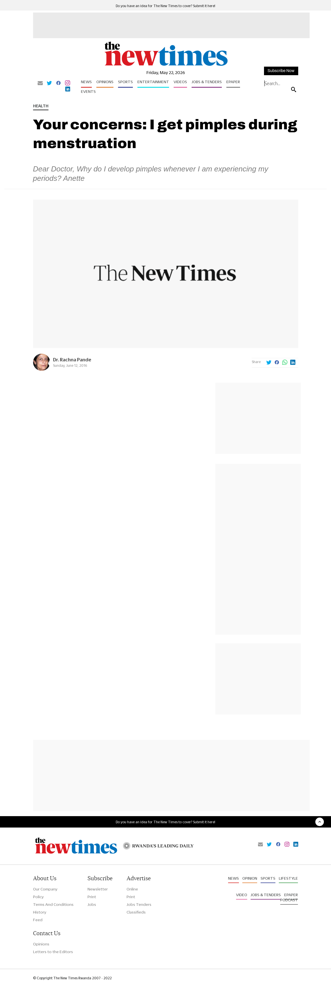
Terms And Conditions (53, 904)
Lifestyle (288, 878)
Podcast (289, 900)
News (86, 81)
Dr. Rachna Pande (72, 359)
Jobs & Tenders (207, 81)
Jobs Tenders (139, 904)
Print (92, 896)
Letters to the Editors (53, 951)
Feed (37, 920)
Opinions (104, 81)
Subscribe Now (280, 71)
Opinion (249, 878)
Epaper (233, 81)
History (39, 912)
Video (241, 894)
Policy (38, 896)
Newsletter (98, 889)
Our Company (45, 889)
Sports (125, 81)
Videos (180, 81)
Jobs (92, 904)
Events (88, 91)
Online (132, 889)
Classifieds (136, 912)
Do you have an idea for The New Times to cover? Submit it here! (165, 6)
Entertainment (153, 81)
